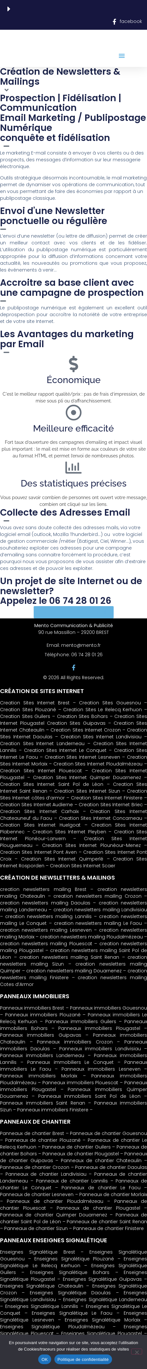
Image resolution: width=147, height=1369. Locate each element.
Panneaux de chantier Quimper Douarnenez (53, 1215)
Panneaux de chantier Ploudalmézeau (55, 1201)
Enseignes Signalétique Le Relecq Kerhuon (73, 1262)
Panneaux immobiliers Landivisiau (100, 1048)
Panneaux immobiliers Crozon (74, 1042)
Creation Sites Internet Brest (36, 703)
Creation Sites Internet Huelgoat (40, 825)
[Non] (136, 1351)
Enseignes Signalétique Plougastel (101, 1333)
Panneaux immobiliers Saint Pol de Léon (89, 1096)
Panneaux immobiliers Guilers (80, 1021)
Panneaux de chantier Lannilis (72, 1181)
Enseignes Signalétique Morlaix (102, 1320)
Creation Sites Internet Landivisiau (101, 736)
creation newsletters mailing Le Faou (98, 923)
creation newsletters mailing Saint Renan (69, 957)
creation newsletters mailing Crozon (97, 896)
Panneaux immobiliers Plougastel (99, 1028)
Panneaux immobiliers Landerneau (42, 1055)
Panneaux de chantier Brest (32, 1133)
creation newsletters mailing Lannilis (48, 916)
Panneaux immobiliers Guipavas (40, 1035)
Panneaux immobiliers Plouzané (43, 1014)
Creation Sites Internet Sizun (87, 791)
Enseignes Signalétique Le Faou (72, 1313)
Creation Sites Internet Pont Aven (38, 852)
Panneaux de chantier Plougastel (80, 1153)
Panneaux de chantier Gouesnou (108, 1133)
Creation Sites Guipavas (76, 723)
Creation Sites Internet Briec (110, 804)
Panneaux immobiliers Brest (32, 1008)
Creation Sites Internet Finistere (106, 798)
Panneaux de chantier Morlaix (113, 1194)
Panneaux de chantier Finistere (108, 1228)
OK (44, 1359)
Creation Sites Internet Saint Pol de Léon (51, 784)
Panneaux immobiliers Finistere (52, 1110)
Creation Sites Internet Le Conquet (65, 750)
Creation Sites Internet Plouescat (41, 770)
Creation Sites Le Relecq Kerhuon (102, 709)
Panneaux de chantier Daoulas (111, 1167)
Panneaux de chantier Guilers (76, 1147)
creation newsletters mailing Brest (43, 889)
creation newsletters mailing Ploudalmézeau (91, 937)
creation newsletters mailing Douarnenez (74, 971)
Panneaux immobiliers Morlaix (38, 1076)
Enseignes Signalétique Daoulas (70, 1292)
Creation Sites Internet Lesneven (82, 757)
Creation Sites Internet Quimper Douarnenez (87, 777)
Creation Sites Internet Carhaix (39, 811)
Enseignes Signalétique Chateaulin (41, 1286)
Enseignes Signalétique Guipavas (102, 1279)
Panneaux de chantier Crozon (34, 1167)
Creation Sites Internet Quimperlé (62, 859)
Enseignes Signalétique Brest (40, 1252)
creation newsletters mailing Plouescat (46, 943)
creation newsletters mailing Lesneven (46, 930)
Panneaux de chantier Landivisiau (46, 1174)
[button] (122, 55)
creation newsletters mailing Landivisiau (100, 909)
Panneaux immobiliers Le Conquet (70, 1062)
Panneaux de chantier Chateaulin (101, 1160)
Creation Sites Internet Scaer (82, 865)
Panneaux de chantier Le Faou (101, 1187)
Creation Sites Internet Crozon (85, 730)
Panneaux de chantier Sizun (36, 1228)
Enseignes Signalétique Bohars (70, 1272)
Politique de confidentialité (83, 1359)
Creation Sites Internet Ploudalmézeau (98, 764)
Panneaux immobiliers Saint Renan (42, 1103)
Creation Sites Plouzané (28, 709)
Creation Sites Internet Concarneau (100, 818)
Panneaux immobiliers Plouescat (80, 1082)
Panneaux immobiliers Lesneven (101, 1069)
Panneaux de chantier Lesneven (37, 1194)
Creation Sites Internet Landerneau (42, 743)
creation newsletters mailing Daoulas (45, 903)
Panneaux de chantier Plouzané (43, 1140)
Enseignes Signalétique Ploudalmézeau (52, 1326)
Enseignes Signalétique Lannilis (41, 1306)
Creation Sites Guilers (25, 716)
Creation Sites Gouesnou (110, 703)
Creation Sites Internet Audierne (36, 804)
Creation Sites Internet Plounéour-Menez (91, 845)
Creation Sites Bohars (82, 716)
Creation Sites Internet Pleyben (69, 832)
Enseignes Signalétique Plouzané (74, 1259)
